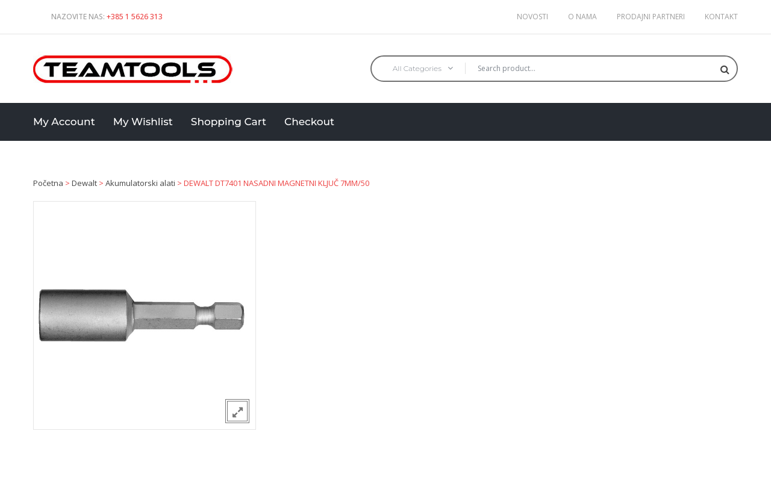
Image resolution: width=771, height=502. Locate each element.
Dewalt (84, 183)
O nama (582, 16)
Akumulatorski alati (140, 183)
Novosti (532, 16)
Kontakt (721, 16)
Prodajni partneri (651, 16)
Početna (48, 183)
